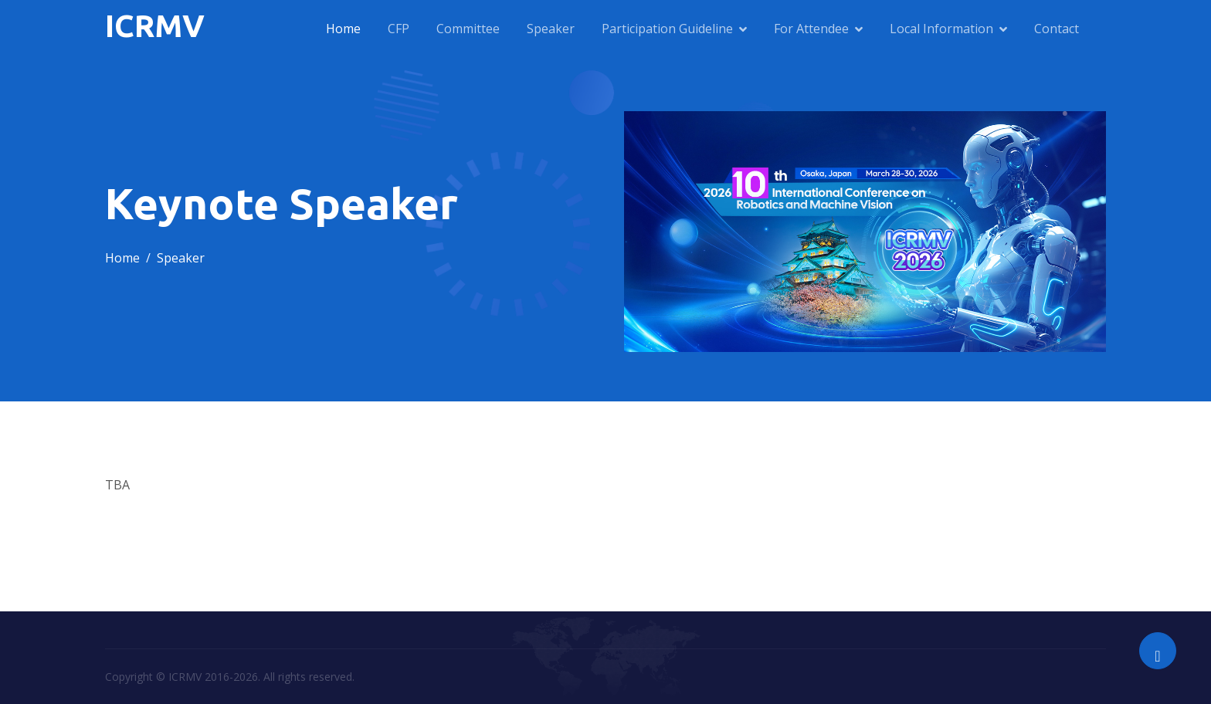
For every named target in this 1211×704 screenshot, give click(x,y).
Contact (1056, 28)
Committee (468, 28)
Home (343, 28)
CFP (398, 28)
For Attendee (811, 28)
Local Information (941, 28)
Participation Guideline (667, 28)
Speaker (551, 28)
